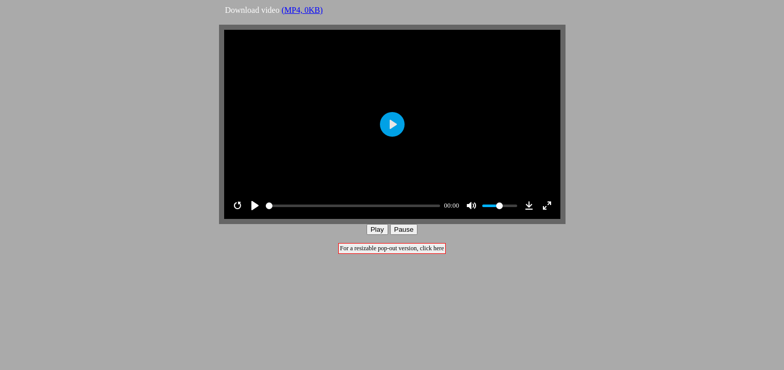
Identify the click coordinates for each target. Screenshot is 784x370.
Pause (404, 229)
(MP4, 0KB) (302, 10)
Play (377, 229)
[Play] (255, 205)
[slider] (353, 206)
